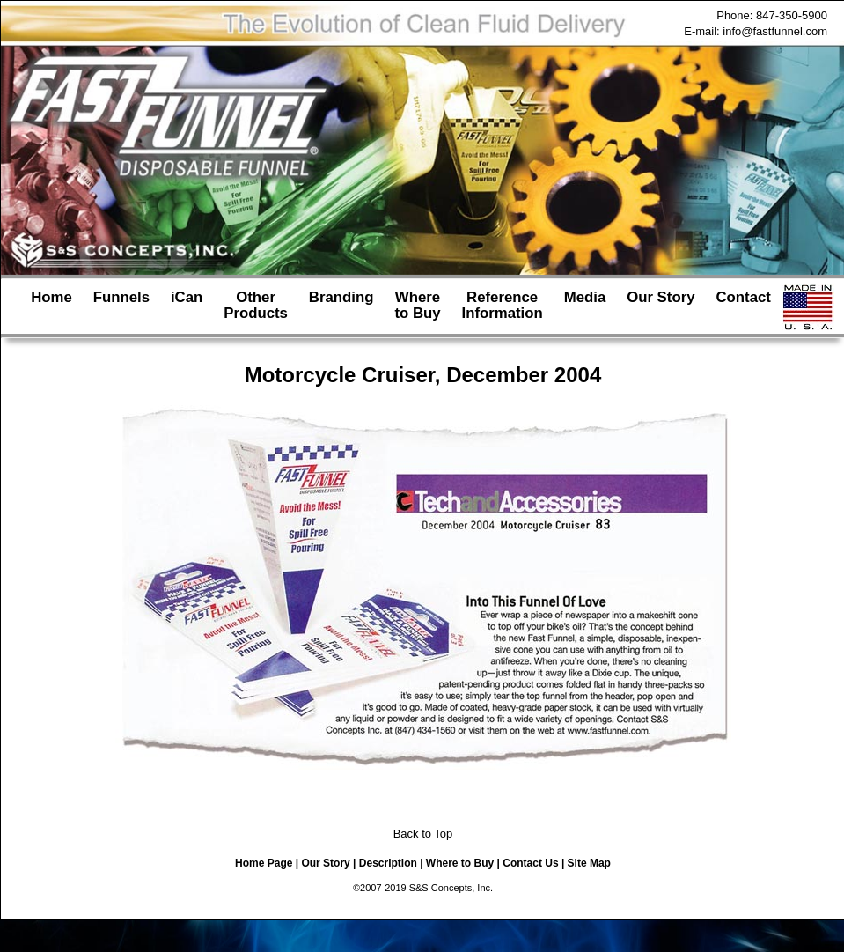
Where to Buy (460, 863)
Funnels (121, 305)
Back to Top (423, 833)
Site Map (589, 863)
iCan (186, 305)
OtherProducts (256, 305)
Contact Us (530, 863)
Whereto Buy (417, 305)
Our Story (660, 305)
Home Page (263, 863)
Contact (743, 305)
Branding (341, 305)
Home (51, 305)
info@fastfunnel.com (775, 31)
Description (388, 863)
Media (585, 305)
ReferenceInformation (501, 305)
